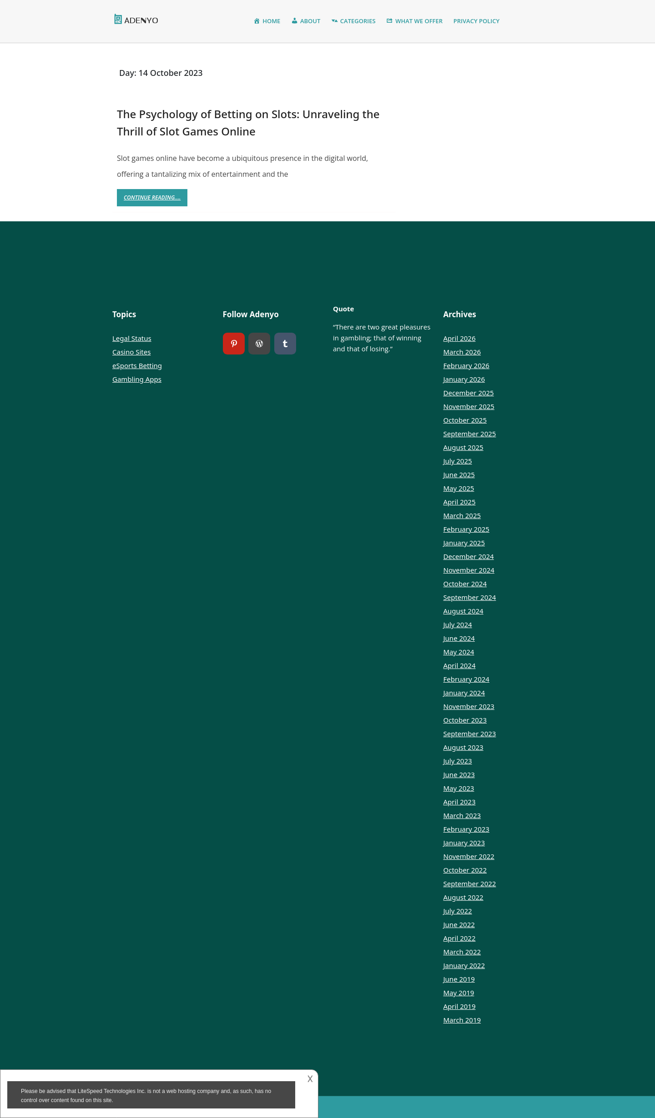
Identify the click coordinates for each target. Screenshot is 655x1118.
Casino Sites (131, 351)
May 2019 (458, 992)
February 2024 (466, 679)
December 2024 (468, 556)
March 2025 (462, 515)
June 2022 (459, 924)
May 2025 (458, 488)
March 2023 (462, 815)
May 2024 (458, 651)
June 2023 (459, 774)
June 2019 (459, 978)
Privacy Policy (476, 21)
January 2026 (464, 379)
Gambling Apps (136, 379)
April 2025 (459, 501)
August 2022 (463, 897)
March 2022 (462, 951)
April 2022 (459, 938)
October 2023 (465, 719)
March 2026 (462, 351)
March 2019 (462, 1019)
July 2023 (457, 760)
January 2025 (464, 542)
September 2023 (469, 733)
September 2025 (469, 433)
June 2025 (459, 474)
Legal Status (131, 338)
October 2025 (465, 419)
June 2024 (459, 638)
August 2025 (463, 447)
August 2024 (463, 610)
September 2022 (469, 883)
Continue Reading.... (155, 199)
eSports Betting (137, 365)
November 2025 (468, 406)
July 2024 (457, 624)
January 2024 (464, 692)
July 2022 (457, 910)
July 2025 (457, 460)
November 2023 (468, 706)
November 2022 (468, 856)
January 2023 (464, 842)
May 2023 (458, 788)
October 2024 (465, 583)
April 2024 (459, 665)
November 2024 (468, 569)
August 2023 (463, 747)
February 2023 (466, 829)
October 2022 (465, 869)
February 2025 (466, 529)
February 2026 (466, 365)
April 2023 (459, 801)
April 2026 (459, 338)
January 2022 (464, 965)
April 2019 (459, 1006)
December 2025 (468, 392)
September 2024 (469, 597)
